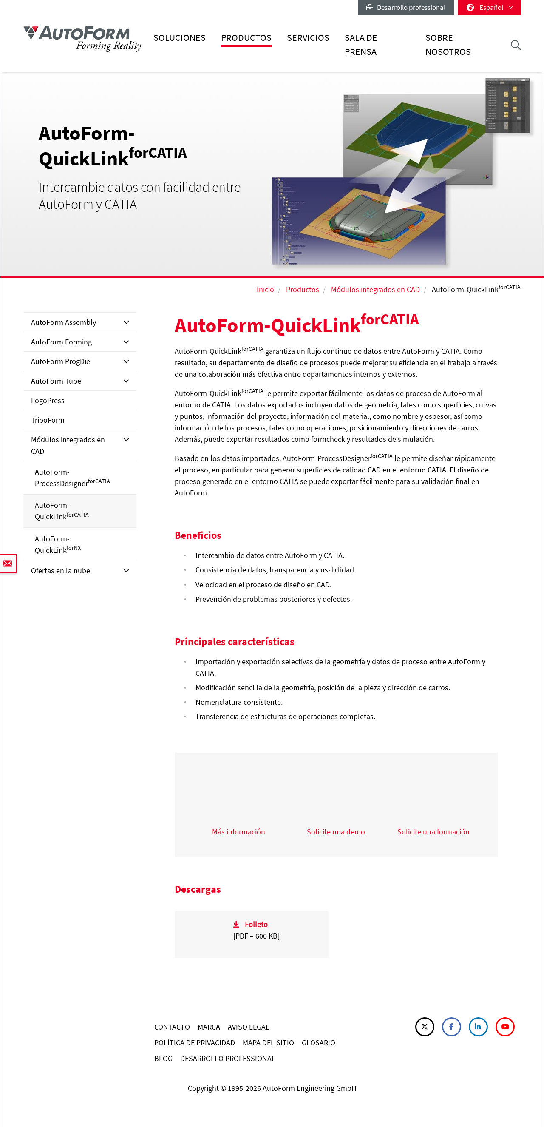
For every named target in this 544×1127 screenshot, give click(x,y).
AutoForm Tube (56, 381)
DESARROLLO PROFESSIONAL (227, 1058)
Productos (246, 37)
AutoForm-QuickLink (62, 510)
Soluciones (179, 37)
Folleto (256, 924)
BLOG (163, 1058)
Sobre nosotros (448, 44)
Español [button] (490, 7)
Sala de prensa (361, 44)
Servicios (308, 37)
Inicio (265, 289)
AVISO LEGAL (248, 1027)
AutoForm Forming (61, 342)
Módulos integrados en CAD (375, 289)
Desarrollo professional (405, 7)
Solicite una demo (336, 832)
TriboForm (48, 420)
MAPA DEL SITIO (268, 1042)
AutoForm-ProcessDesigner (72, 477)
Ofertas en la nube (60, 570)
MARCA (209, 1027)
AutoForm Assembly (63, 322)
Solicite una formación (433, 832)
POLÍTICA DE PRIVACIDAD (194, 1042)
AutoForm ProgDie (60, 361)
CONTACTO (172, 1027)
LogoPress (48, 400)
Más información (238, 832)
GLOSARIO (318, 1042)
